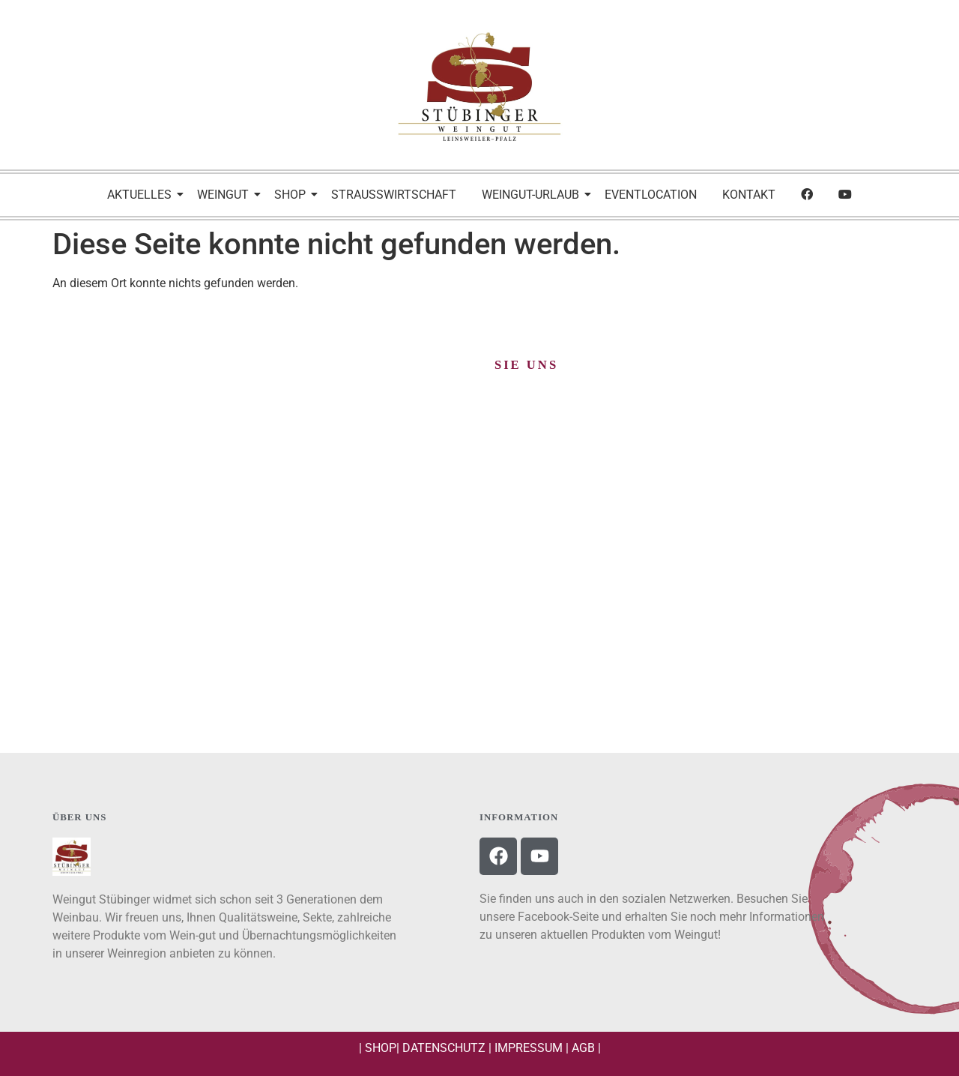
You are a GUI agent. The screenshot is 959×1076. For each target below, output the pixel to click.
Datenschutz (443, 1048)
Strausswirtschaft (393, 194)
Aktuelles (142, 194)
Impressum (528, 1048)
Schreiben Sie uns (189, 679)
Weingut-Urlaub (533, 194)
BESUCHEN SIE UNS (769, 679)
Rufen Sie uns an (479, 679)
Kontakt (748, 194)
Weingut (225, 194)
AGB (583, 1048)
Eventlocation (651, 194)
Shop (292, 194)
